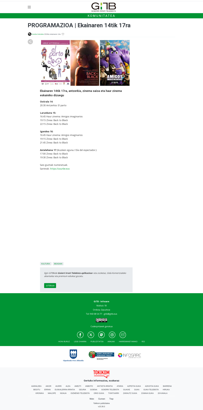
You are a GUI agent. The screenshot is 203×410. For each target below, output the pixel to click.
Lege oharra (80, 341)
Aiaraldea (36, 386)
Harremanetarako (128, 341)
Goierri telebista (110, 390)
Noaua (63, 393)
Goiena (93, 390)
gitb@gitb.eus (110, 313)
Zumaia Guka (147, 393)
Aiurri (58, 386)
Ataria (120, 386)
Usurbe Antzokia (38, 34)
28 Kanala (163, 393)
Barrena (167, 386)
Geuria (82, 390)
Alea (68, 386)
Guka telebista (151, 390)
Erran (47, 390)
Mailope (52, 393)
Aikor (48, 386)
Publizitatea (96, 341)
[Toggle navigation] (29, 7)
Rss (143, 341)
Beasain (58, 264)
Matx (92, 399)
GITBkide (50, 285)
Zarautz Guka (130, 393)
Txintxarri (113, 393)
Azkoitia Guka (152, 386)
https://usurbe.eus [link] (60, 168)
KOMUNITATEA (101, 16)
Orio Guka (99, 393)
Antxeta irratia (105, 386)
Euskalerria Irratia (65, 390)
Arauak (111, 341)
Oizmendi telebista (80, 393)
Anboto (89, 386)
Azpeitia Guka (134, 386)
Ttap (111, 399)
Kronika (40, 393)
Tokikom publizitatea (101, 403)
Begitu (36, 390)
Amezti (77, 386)
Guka (136, 390)
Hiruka (166, 390)
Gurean (101, 399)
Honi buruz (64, 341)
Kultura (45, 264)
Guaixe (126, 390)
